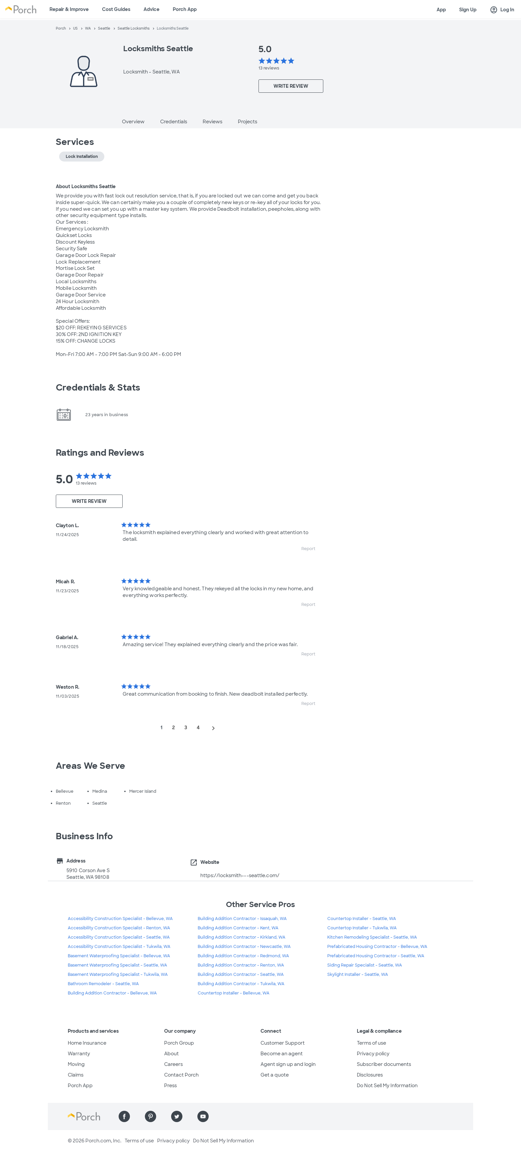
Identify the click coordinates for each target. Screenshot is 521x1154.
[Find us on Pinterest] (150, 1116)
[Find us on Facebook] (124, 1116)
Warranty (79, 1054)
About (171, 1054)
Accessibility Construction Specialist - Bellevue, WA (120, 918)
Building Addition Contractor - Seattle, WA (241, 974)
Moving (76, 1064)
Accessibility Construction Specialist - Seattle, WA (119, 937)
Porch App (185, 9)
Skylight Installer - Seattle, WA (357, 974)
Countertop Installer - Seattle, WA (361, 918)
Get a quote (274, 1075)
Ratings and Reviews (100, 452)
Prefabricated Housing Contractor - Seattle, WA (375, 956)
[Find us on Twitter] (176, 1116)
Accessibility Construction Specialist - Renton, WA (119, 928)
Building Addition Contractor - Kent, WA (238, 928)
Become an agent (281, 1054)
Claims (75, 1075)
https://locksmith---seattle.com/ (239, 875)
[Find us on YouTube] (203, 1116)
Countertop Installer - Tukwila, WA (362, 928)
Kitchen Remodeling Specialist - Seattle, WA (372, 937)
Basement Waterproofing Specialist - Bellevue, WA (119, 956)
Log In (502, 10)
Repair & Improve (69, 9)
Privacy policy (373, 1054)
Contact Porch (181, 1075)
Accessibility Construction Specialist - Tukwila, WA (119, 946)
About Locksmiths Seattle (86, 186)
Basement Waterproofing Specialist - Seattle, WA (117, 965)
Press (170, 1086)
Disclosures (370, 1075)
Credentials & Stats (98, 387)
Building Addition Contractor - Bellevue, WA (112, 993)
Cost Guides (116, 9)
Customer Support (282, 1043)
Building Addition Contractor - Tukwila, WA (241, 983)
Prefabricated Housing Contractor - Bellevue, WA (377, 946)
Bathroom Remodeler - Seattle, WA (103, 983)
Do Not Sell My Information (387, 1086)
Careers (173, 1064)
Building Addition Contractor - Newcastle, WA (244, 946)
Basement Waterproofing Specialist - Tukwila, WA (118, 974)
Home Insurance (87, 1043)
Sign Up (467, 10)
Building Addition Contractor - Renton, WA (241, 965)
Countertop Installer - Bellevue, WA (233, 993)
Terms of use (371, 1043)
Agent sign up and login (288, 1064)
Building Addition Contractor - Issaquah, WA (242, 918)
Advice (151, 9)
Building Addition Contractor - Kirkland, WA (241, 937)
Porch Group (179, 1043)
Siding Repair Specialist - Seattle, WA (364, 965)
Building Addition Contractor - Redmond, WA (243, 956)
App (441, 10)
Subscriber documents (384, 1064)
